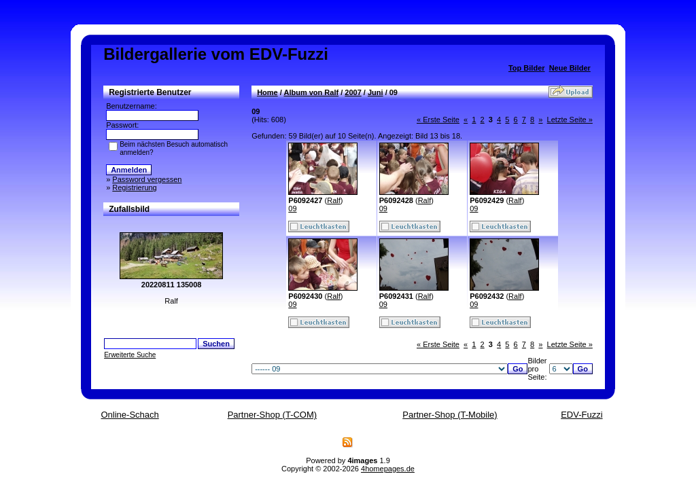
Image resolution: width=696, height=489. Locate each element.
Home (267, 92)
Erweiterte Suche (130, 355)
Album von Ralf (310, 92)
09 (292, 208)
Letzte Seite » (570, 119)
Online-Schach (129, 415)
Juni (375, 92)
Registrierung (134, 187)
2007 (353, 92)
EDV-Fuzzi (581, 415)
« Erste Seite (438, 119)
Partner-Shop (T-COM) (272, 415)
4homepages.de (388, 469)
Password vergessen (146, 179)
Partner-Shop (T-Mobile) (449, 415)
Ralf (334, 200)
